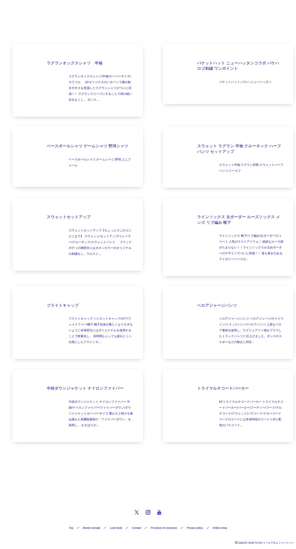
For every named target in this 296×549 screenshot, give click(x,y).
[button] (283, 6)
